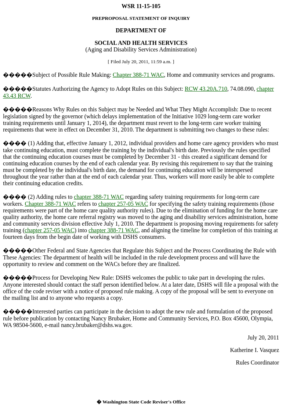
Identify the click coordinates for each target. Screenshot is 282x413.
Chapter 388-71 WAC (138, 75)
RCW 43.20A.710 (206, 89)
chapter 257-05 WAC (123, 204)
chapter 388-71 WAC (99, 197)
